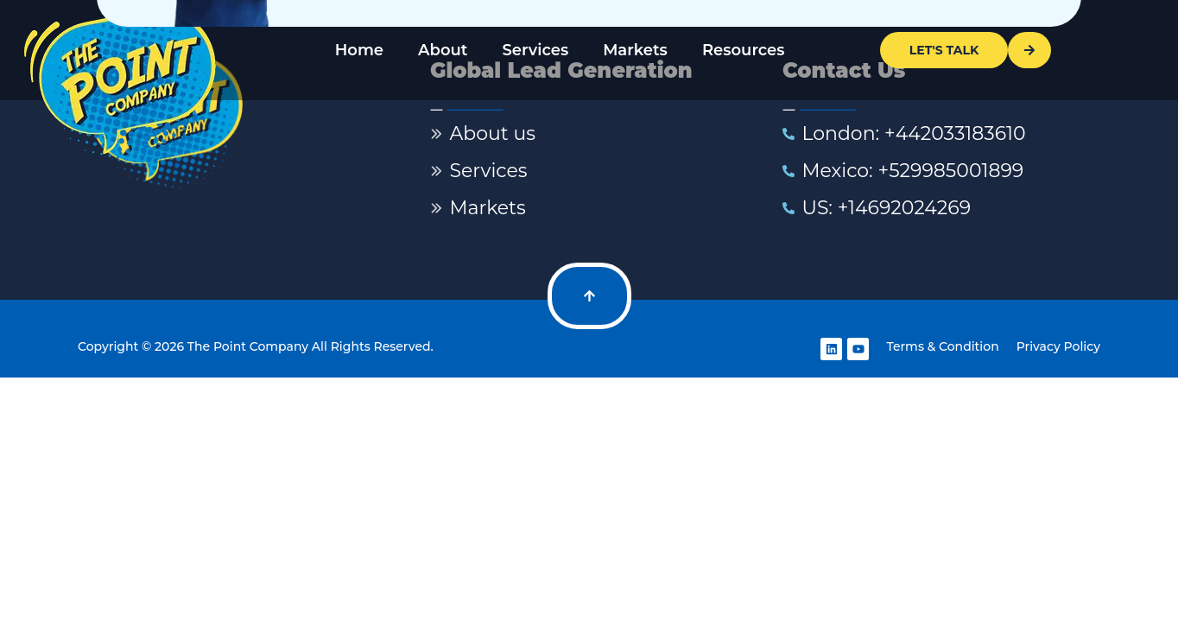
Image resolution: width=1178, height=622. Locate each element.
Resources (743, 50)
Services (535, 50)
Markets (635, 50)
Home (359, 50)
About (442, 50)
